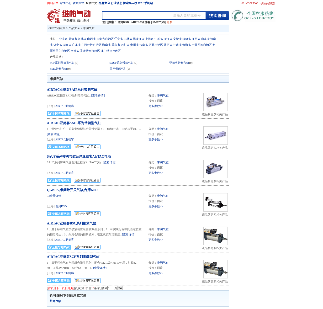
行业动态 (116, 3)
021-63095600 (250, 3)
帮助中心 (65, 3)
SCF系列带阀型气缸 (62, 62)
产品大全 (74, 28)
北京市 (63, 39)
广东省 (76, 45)
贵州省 (134, 45)
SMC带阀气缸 (58, 68)
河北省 (82, 39)
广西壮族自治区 (91, 45)
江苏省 (158, 39)
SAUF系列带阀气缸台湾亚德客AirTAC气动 (79, 156)
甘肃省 (177, 45)
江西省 (196, 39)
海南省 (106, 45)
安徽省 (177, 39)
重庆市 (115, 45)
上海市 (149, 39)
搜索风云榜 (130, 3)
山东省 (205, 39)
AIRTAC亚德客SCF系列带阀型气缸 (73, 257)
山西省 (91, 39)
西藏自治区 (156, 45)
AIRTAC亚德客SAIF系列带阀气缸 (72, 89)
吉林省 (128, 39)
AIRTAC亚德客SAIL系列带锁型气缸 (74, 123)
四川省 (125, 45)
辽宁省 (118, 39)
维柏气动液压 (57, 28)
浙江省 (168, 39)
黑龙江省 (138, 39)
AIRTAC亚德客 (140, 22)
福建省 (186, 39)
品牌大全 (104, 3)
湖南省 (67, 45)
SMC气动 (159, 22)
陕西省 (168, 45)
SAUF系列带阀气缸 (122, 62)
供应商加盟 (267, 3)
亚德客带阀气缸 (179, 62)
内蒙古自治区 (105, 39)
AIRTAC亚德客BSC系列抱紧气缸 (71, 223)
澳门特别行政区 (111, 51)
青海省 (186, 45)
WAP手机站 (145, 3)
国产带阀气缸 (118, 68)
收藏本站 (78, 3)
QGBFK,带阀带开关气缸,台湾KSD (72, 190)
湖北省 (57, 45)
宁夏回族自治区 (202, 45)
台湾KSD (123, 22)
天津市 (73, 39)
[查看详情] (98, 95)
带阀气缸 (89, 28)
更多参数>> (155, 106)
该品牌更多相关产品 (215, 114)
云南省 (143, 45)
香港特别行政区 (90, 51)
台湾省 (75, 51)
